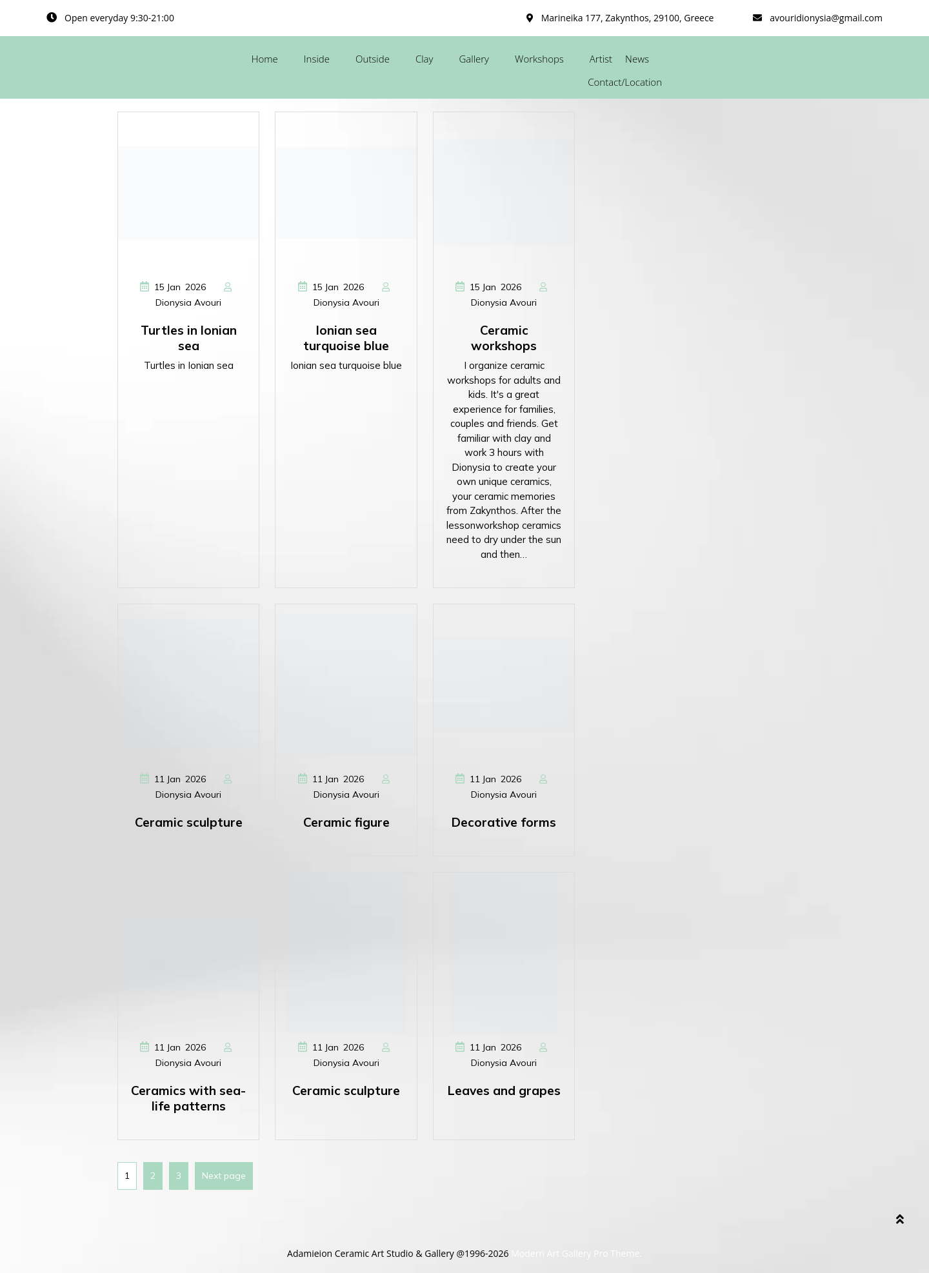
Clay (424, 58)
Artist (601, 58)
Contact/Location (625, 81)
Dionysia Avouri (188, 302)
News (637, 58)
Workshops (539, 58)
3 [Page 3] (175, 1171)
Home (265, 58)
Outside (372, 58)
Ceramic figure (346, 822)
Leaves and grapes (504, 1090)
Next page (224, 1175)
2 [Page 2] (149, 1171)
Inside (317, 58)
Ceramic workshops (504, 337)
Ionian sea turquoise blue (346, 337)
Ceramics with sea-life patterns (188, 1098)
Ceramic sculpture (189, 822)
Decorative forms (504, 822)
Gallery (474, 58)
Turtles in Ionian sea (189, 337)
